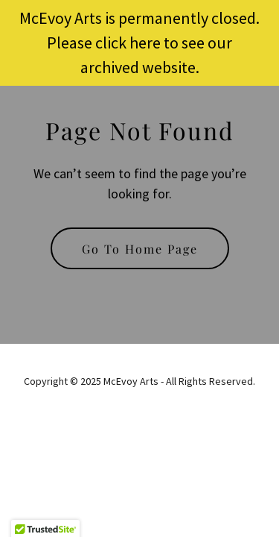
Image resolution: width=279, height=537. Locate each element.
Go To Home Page (140, 249)
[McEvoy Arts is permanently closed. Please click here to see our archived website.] (139, 43)
